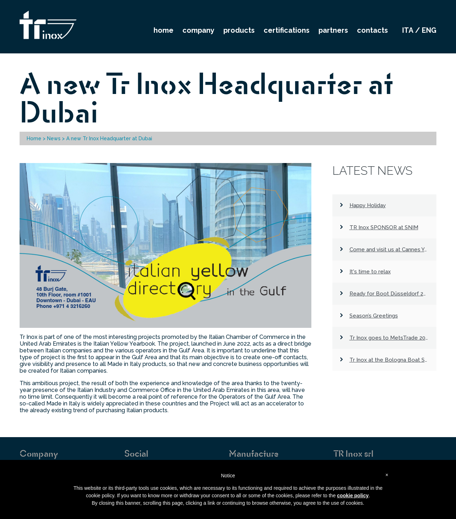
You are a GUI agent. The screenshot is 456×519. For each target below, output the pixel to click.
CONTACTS (372, 30)
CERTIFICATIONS (287, 30)
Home (34, 138)
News (54, 138)
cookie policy (353, 495)
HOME (163, 30)
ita (407, 30)
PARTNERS (333, 30)
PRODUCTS (239, 30)
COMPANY (198, 30)
